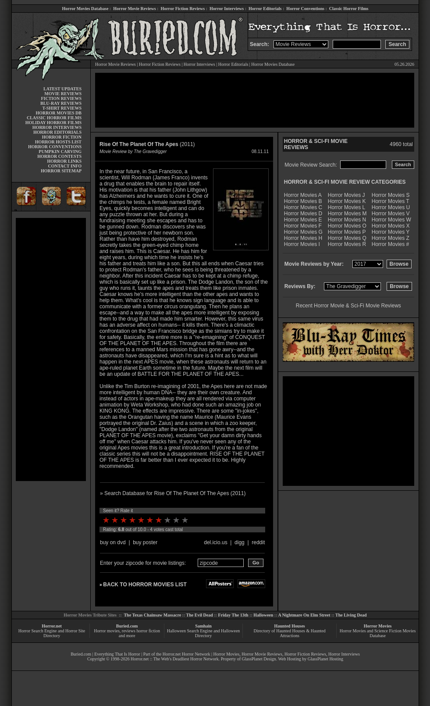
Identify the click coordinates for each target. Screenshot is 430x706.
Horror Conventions (305, 8)
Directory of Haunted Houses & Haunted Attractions (290, 633)
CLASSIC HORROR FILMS (54, 117)
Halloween (263, 615)
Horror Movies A (303, 195)
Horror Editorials (265, 8)
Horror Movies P (347, 232)
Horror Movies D (303, 213)
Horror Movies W (391, 220)
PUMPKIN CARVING (60, 151)
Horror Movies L (346, 207)
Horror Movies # (390, 244)
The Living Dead (351, 615)
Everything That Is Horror (117, 654)
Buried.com (127, 626)
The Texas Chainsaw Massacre (152, 615)
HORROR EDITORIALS (57, 132)
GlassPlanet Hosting (325, 658)
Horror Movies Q (347, 238)
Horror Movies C (303, 207)
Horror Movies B (303, 201)
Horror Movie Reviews (134, 8)
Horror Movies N (347, 220)
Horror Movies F (303, 226)
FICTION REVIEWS (61, 98)
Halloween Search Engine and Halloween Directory (203, 633)
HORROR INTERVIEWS (57, 127)
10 (185, 520)
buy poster (145, 542)
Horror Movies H (303, 238)
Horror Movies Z (390, 238)
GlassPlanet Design (259, 658)
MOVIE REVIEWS (63, 93)
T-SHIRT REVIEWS (62, 108)
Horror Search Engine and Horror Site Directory (51, 633)
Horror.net (52, 626)
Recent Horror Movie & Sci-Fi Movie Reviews (348, 306)
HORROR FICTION (62, 137)
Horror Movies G (303, 232)
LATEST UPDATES (62, 88)
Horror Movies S (391, 195)
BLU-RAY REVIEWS (61, 103)
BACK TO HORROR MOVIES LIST (144, 584)
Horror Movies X (391, 226)
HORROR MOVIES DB (59, 113)
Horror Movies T (390, 201)
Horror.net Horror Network (186, 654)
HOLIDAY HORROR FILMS (53, 122)
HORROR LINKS (64, 161)
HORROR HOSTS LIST (58, 141)
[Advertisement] (51, 349)
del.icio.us (215, 542)
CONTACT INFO (65, 166)
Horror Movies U (391, 207)
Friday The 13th (233, 615)
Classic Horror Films (349, 8)
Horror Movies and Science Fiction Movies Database (378, 633)
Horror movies (107, 630)
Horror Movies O (347, 226)
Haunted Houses (289, 626)
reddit (258, 542)
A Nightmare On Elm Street (304, 615)
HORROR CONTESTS (59, 156)
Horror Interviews (227, 8)
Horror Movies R (347, 244)
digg (240, 542)
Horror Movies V (391, 213)
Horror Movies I (302, 244)
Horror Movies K (347, 201)
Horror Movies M (347, 213)
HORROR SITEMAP (61, 170)
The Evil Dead (199, 615)
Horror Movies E (303, 220)
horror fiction (148, 630)
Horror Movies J (346, 195)
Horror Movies (378, 626)
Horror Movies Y (390, 232)
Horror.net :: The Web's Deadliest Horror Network (175, 658)
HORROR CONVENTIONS (55, 146)
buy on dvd (113, 542)
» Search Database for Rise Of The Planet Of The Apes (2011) (172, 493)
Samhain (203, 626)
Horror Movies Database (85, 8)
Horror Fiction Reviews (182, 8)
